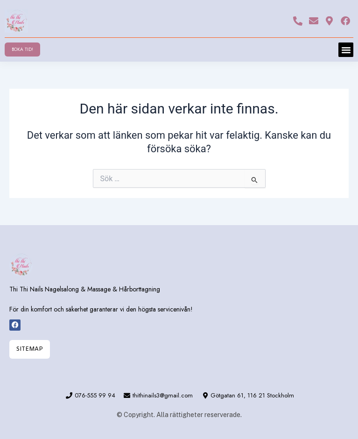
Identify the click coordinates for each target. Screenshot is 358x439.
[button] (345, 49)
